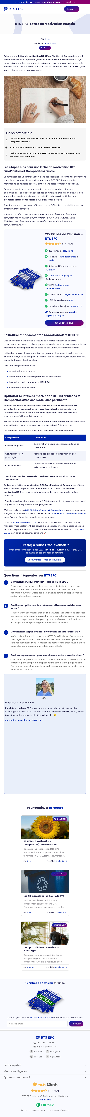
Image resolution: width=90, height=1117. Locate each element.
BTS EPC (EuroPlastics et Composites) (45, 511)
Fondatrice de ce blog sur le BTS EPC (25, 721)
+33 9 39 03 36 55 (43, 1042)
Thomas (30, 968)
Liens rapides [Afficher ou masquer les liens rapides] (45, 1065)
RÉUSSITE (44, 48)
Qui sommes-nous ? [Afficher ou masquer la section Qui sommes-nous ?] (45, 1077)
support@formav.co (45, 1046)
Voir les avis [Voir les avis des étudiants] (45, 1099)
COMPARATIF (59, 926)
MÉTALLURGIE (59, 875)
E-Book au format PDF (25, 523)
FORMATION (59, 820)
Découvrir (72, 9)
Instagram (53, 1051)
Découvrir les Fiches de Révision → (45, 561)
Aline (47, 39)
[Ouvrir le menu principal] (83, 9)
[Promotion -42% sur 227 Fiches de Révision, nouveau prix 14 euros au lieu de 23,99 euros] (45, 2)
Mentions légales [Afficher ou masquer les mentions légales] (45, 1071)
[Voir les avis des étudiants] (64, 245)
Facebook (36, 1051)
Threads (35, 1056)
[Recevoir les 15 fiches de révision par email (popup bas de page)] (76, 1025)
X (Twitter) (53, 1056)
